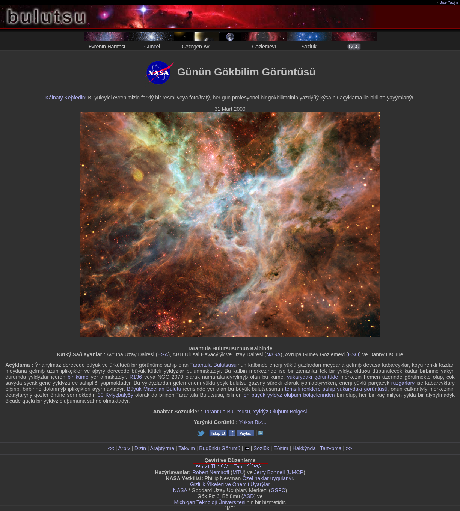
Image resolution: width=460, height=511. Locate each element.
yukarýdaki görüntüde (312, 377)
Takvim (186, 448)
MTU (238, 472)
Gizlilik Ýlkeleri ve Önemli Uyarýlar (230, 484)
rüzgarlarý (403, 383)
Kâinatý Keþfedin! (66, 98)
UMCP (295, 472)
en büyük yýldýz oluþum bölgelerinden (289, 395)
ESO (353, 354)
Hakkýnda (304, 448)
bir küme (78, 377)
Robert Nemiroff (210, 472)
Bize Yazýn (449, 2)
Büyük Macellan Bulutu (154, 389)
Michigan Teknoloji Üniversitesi (209, 502)
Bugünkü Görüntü (219, 448)
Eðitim (280, 448)
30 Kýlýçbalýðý (115, 395)
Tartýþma (331, 448)
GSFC (278, 490)
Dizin (140, 448)
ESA (163, 354)
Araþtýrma (162, 448)
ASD (248, 496)
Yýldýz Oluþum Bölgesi (280, 411)
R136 (136, 377)
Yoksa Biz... (253, 422)
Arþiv (124, 448)
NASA (273, 354)
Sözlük (261, 448)
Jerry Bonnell (269, 472)
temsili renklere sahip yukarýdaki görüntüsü (336, 389)
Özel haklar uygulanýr (267, 478)
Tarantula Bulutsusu (213, 365)
